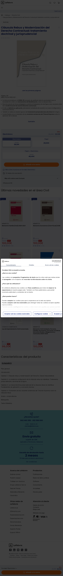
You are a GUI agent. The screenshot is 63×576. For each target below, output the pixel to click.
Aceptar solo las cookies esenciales (17, 314)
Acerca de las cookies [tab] (52, 265)
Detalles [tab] (31, 265)
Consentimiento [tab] (11, 265)
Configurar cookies (42, 314)
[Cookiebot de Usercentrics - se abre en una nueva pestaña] (53, 261)
